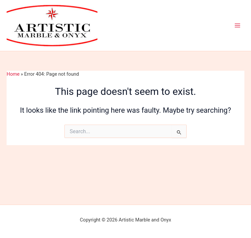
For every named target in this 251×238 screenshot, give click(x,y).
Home (13, 74)
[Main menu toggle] (237, 25)
